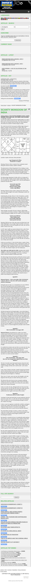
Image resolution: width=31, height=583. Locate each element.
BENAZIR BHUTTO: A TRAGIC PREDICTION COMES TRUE (14, 560)
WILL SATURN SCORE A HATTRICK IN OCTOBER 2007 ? (14, 557)
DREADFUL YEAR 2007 (7, 562)
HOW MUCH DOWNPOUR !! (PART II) (11, 508)
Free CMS (20, 580)
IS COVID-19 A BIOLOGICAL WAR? (11, 531)
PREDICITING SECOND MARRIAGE (9, 553)
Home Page (3, 105)
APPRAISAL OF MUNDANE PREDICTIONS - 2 (11, 551)
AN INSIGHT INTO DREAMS (8, 556)
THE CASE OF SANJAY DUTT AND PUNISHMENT (12, 565)
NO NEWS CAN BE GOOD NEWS (9, 555)
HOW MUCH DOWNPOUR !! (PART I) (11, 504)
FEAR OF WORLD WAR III (7, 87)
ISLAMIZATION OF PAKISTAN (9, 534)
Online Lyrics (11, 580)
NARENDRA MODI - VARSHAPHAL (9, 78)
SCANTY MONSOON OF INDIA (19, 105)
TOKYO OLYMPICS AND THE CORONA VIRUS (14, 538)
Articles (8, 105)
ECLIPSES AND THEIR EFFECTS (10, 527)
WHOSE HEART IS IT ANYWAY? (10, 542)
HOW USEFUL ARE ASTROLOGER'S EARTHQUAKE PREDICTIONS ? (11, 512)
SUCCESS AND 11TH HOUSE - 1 (9, 552)
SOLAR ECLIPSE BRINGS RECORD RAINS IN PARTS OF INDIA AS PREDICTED (14, 522)
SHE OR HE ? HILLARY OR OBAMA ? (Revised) (12, 563)
